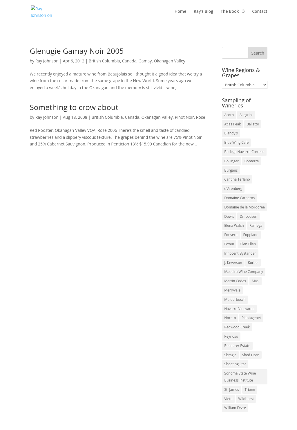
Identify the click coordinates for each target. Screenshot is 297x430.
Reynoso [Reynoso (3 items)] (231, 336)
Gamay (145, 61)
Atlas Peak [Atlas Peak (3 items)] (232, 124)
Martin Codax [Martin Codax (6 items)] (235, 280)
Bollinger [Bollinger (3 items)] (231, 161)
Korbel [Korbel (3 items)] (253, 262)
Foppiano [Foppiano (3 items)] (250, 234)
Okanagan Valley (169, 61)
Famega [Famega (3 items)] (255, 225)
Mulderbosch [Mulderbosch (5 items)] (235, 299)
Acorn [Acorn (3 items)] (229, 114)
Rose (200, 117)
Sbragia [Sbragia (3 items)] (230, 354)
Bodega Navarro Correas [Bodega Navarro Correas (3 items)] (244, 151)
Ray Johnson (47, 61)
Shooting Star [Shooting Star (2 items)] (235, 363)
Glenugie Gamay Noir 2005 (77, 51)
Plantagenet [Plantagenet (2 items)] (251, 317)
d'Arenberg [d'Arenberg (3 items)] (233, 188)
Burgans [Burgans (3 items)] (231, 170)
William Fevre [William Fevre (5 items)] (235, 407)
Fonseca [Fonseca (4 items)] (231, 234)
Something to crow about (74, 107)
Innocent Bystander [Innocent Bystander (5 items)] (240, 253)
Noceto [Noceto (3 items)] (230, 317)
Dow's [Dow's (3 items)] (229, 216)
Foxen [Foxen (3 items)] (229, 244)
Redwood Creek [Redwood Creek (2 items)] (237, 327)
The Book (230, 12)
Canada (129, 61)
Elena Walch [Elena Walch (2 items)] (234, 225)
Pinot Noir (184, 117)
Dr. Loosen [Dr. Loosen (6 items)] (248, 216)
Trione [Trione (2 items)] (250, 389)
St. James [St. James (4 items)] (231, 389)
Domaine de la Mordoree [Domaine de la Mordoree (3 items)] (244, 207)
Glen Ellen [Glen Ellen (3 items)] (248, 244)
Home (180, 12)
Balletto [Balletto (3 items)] (253, 124)
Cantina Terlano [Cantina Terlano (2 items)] (237, 179)
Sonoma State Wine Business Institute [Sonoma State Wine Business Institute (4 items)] (240, 377)
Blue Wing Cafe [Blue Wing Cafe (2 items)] (236, 142)
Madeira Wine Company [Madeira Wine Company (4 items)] (243, 271)
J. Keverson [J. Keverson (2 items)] (233, 262)
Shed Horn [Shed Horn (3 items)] (250, 354)
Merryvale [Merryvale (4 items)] (232, 290)
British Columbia (104, 61)
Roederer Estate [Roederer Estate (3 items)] (237, 345)
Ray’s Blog (203, 12)
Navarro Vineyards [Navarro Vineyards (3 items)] (239, 308)
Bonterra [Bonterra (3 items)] (251, 161)
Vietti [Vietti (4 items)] (228, 398)
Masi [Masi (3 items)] (255, 280)
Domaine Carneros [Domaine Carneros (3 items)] (239, 197)
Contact (259, 12)
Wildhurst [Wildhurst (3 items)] (246, 398)
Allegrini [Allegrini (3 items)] (246, 114)
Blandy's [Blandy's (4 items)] (231, 133)
